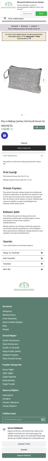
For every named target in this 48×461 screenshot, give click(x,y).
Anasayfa (14, 26)
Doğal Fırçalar (9, 384)
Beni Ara (23, 269)
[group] (24, 79)
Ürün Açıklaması (23, 155)
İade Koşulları (23, 258)
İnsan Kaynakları (10, 318)
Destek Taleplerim (11, 402)
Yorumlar (23, 264)
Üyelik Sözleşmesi (11, 340)
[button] (4, 80)
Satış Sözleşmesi (10, 344)
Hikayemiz (7, 311)
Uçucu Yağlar (8, 369)
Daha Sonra (27, 14)
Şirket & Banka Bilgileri (13, 322)
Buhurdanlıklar (9, 380)
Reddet (24, 450)
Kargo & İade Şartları (12, 351)
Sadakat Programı (10, 355)
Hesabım (7, 399)
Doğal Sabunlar (9, 377)
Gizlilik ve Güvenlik (11, 347)
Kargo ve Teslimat (23, 253)
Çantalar (34, 26)
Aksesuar (24, 26)
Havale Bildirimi (10, 406)
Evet (41, 14)
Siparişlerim (8, 395)
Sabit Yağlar (8, 373)
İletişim (6, 329)
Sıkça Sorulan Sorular (12, 358)
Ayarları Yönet (24, 444)
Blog (5, 326)
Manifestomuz (9, 315)
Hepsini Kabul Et (24, 455)
